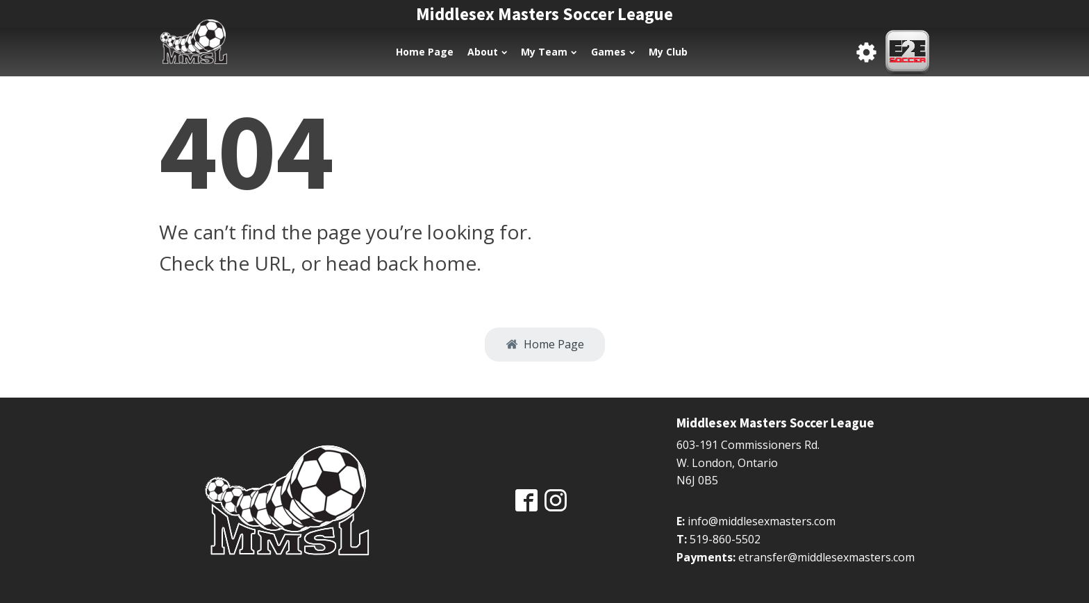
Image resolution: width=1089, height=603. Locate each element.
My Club (668, 51)
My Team (548, 51)
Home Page (425, 51)
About (487, 51)
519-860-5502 (725, 539)
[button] (545, 345)
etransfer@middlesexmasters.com (826, 557)
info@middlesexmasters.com (762, 521)
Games (613, 51)
